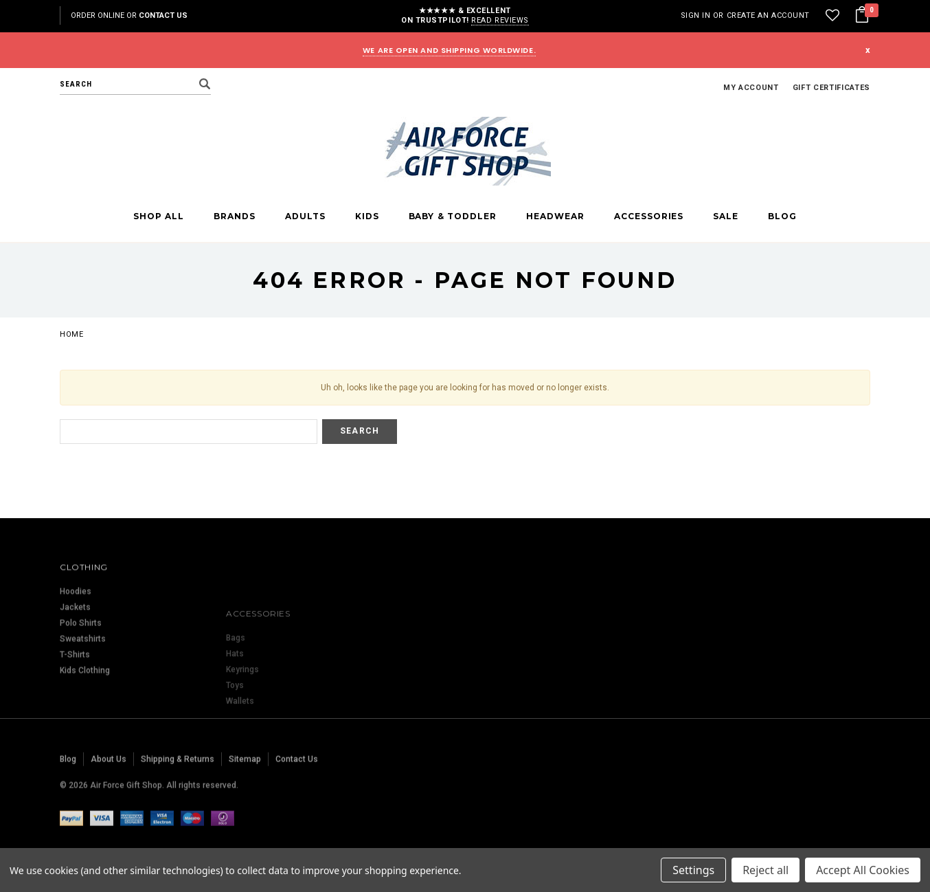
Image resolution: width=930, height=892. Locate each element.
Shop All (158, 216)
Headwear (555, 216)
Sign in (696, 15)
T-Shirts (75, 704)
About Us (108, 795)
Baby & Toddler (453, 216)
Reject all (765, 870)
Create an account (768, 15)
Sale (725, 216)
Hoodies (75, 641)
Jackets (75, 657)
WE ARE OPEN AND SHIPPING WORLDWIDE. (449, 50)
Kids (367, 216)
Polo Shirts (81, 673)
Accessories (649, 216)
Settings (693, 870)
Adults (305, 216)
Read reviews (500, 20)
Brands (235, 216)
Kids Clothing (85, 720)
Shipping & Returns (177, 795)
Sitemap (245, 795)
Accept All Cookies (862, 870)
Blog (782, 216)
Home (71, 334)
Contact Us (163, 15)
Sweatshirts (83, 688)
